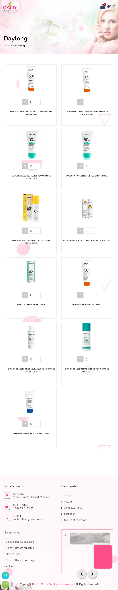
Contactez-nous (73, 507)
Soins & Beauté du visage (20, 560)
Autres (9, 566)
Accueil (8, 45)
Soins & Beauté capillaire (20, 541)
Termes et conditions (75, 520)
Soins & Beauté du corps (20, 547)
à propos (69, 495)
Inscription (69, 513)
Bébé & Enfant (14, 554)
